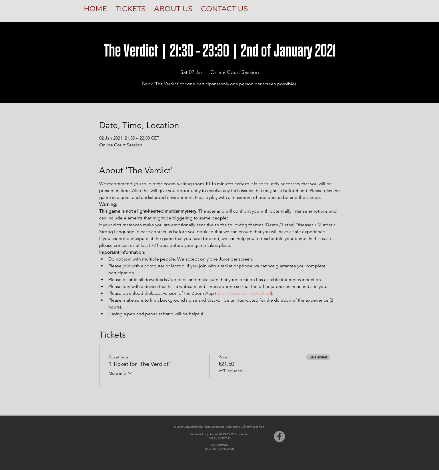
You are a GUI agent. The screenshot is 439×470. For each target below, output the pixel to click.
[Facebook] (279, 436)
